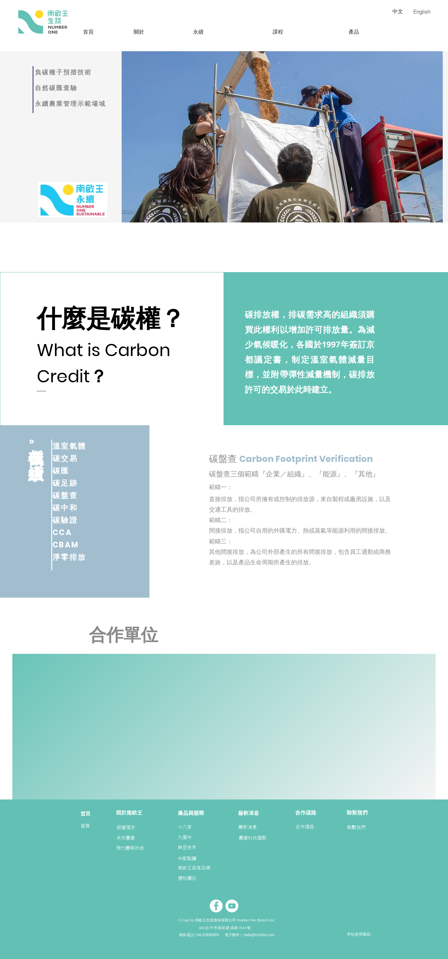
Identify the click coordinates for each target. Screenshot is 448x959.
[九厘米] (192, 837)
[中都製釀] (187, 858)
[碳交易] (74, 458)
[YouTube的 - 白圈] (231, 905)
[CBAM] (74, 544)
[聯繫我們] (356, 827)
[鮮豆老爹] (187, 847)
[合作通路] (304, 827)
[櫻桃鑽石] (187, 878)
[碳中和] (74, 507)
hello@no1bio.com (259, 935)
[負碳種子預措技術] (70, 72)
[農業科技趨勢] (252, 838)
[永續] (198, 32)
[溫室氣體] (74, 446)
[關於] (139, 32)
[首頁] (88, 32)
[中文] (398, 11)
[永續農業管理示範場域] (82, 104)
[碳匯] (74, 470)
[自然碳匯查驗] (70, 88)
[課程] (278, 32)
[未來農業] (125, 837)
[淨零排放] (74, 557)
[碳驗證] (74, 520)
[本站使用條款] (359, 934)
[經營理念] (126, 827)
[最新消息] (247, 827)
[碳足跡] (74, 483)
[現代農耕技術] (136, 848)
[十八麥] (192, 827)
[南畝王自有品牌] (194, 868)
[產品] (354, 32)
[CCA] (74, 532)
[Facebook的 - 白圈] (216, 905)
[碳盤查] (74, 495)
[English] (422, 11)
